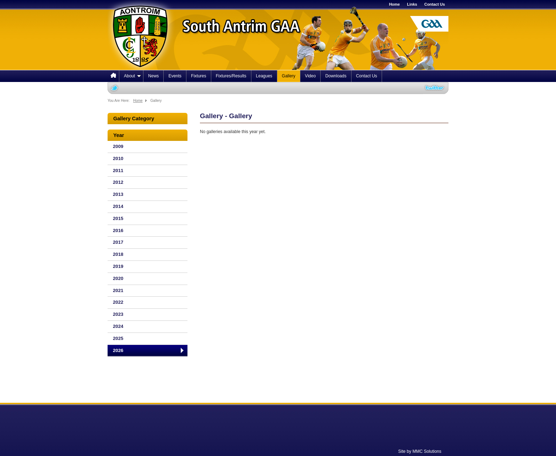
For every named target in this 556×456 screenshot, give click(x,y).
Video (310, 75)
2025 (118, 338)
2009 (118, 146)
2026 (118, 350)
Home (394, 4)
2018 (118, 254)
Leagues (264, 75)
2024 (118, 326)
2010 (118, 158)
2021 (118, 290)
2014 (118, 206)
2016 (118, 230)
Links (412, 4)
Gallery (288, 75)
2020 (118, 278)
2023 (118, 314)
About (132, 75)
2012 (118, 182)
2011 (118, 170)
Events (174, 75)
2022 (118, 302)
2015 (118, 218)
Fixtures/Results (231, 75)
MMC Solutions (427, 451)
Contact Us (434, 4)
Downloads (335, 75)
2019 (118, 266)
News (153, 75)
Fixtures (198, 75)
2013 (118, 194)
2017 (118, 242)
